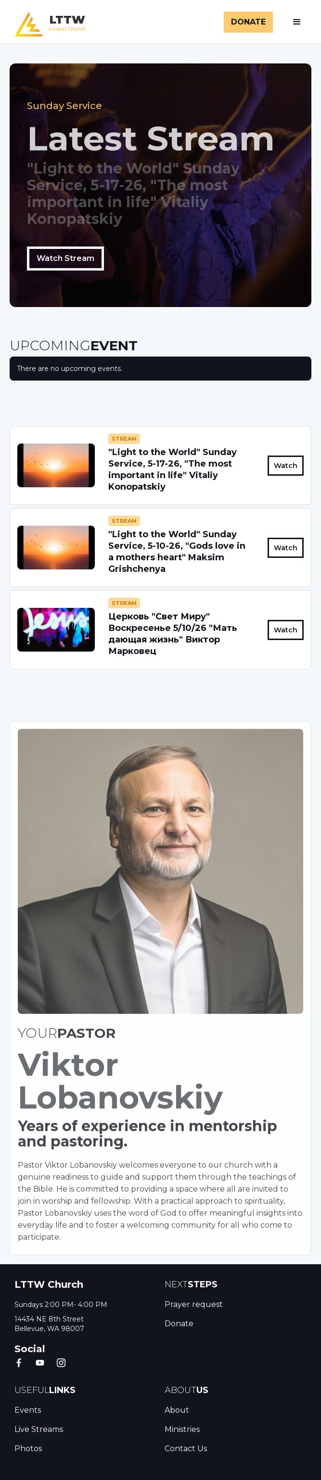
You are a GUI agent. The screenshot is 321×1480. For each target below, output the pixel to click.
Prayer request (194, 1304)
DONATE (248, 21)
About (177, 1410)
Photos (28, 1448)
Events (27, 1410)
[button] (296, 22)
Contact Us (186, 1448)
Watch (285, 465)
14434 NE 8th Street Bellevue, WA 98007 (49, 1324)
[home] (48, 22)
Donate (179, 1323)
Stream (124, 438)
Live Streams (38, 1429)
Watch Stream (65, 258)
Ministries (182, 1429)
